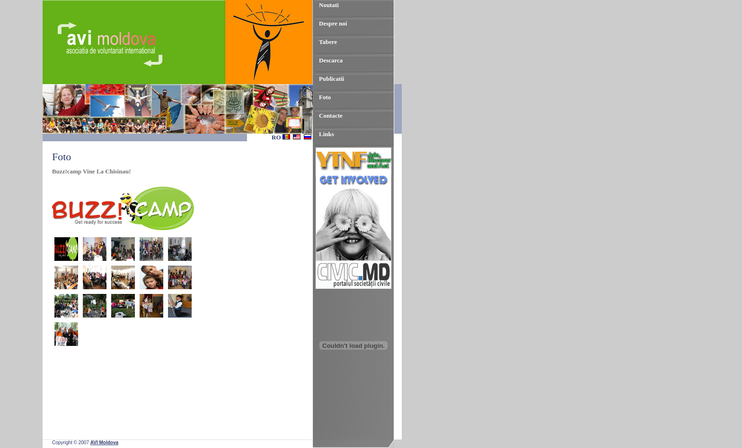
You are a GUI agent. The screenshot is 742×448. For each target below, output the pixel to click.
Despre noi (333, 23)
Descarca (331, 60)
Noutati (329, 5)
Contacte (331, 115)
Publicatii (331, 78)
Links (326, 134)
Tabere (328, 41)
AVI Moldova (104, 442)
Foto (325, 97)
